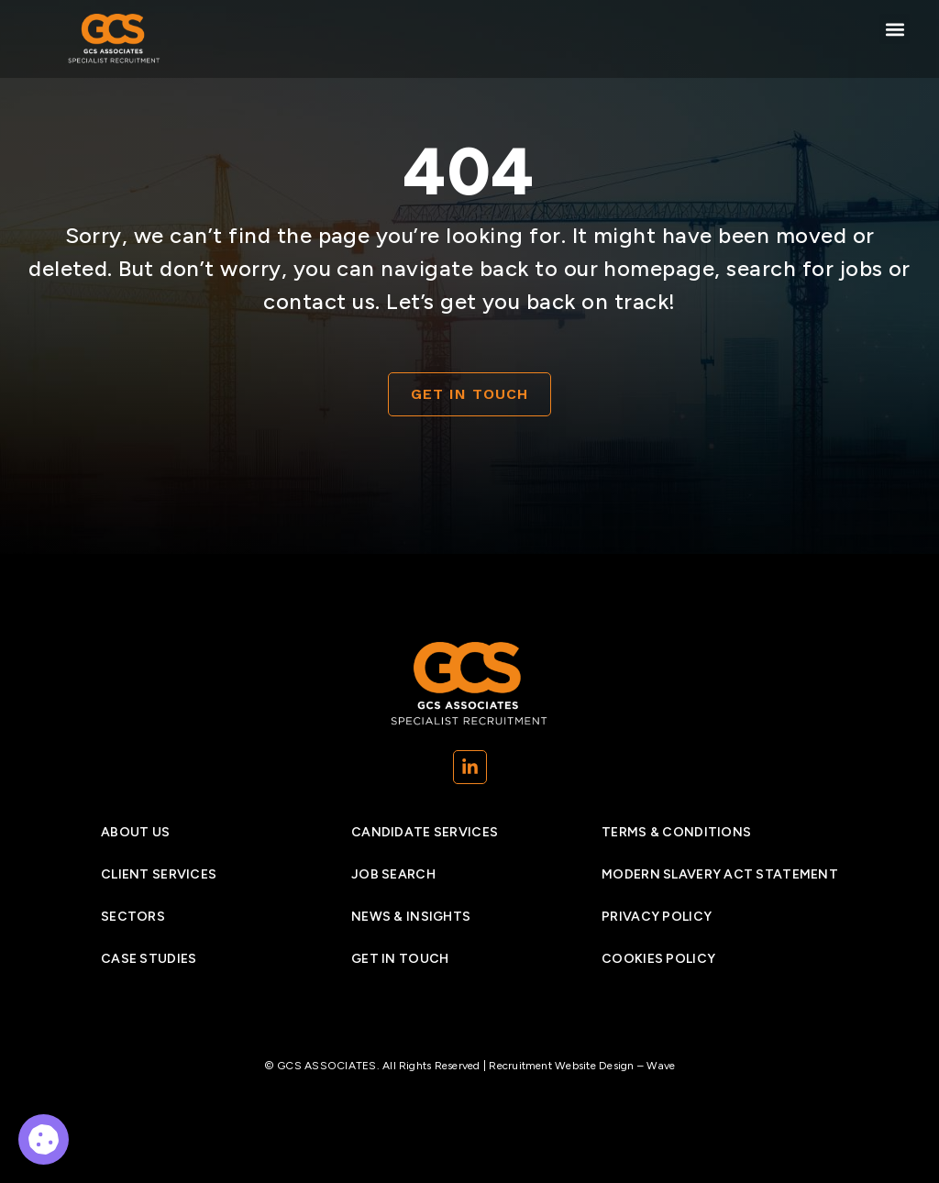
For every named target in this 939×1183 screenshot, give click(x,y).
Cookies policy (658, 959)
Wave (660, 1065)
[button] (894, 29)
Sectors (133, 916)
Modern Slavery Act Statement (720, 874)
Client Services (158, 874)
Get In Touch (399, 959)
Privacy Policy (657, 916)
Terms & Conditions (676, 832)
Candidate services (424, 832)
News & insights (410, 916)
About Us (135, 832)
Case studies (148, 959)
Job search (393, 874)
